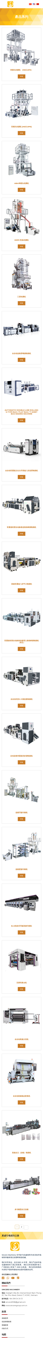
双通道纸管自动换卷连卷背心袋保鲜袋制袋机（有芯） (21, 641)
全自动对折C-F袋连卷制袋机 (22, 699)
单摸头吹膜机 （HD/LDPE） (21, 70)
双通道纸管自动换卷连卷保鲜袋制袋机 (21, 527)
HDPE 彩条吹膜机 (21, 240)
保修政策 (5, 1325)
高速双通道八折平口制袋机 (21, 584)
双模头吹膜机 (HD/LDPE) (21, 127)
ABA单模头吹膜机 (21, 183)
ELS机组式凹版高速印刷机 (21, 926)
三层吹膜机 (21, 297)
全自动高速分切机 (21, 1039)
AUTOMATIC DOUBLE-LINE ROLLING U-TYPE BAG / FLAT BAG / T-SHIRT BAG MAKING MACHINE (21, 412)
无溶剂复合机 (21, 983)
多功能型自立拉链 (21, 1209)
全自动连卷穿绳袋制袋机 (21, 353)
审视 (21, 76)
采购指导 (5, 1318)
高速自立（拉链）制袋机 (21, 1153)
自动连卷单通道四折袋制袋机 (21, 756)
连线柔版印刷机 (21, 869)
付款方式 (5, 1328)
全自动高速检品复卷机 (21, 1096)
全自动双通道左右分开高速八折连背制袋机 (21, 470)
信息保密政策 (6, 1322)
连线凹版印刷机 (21, 812)
